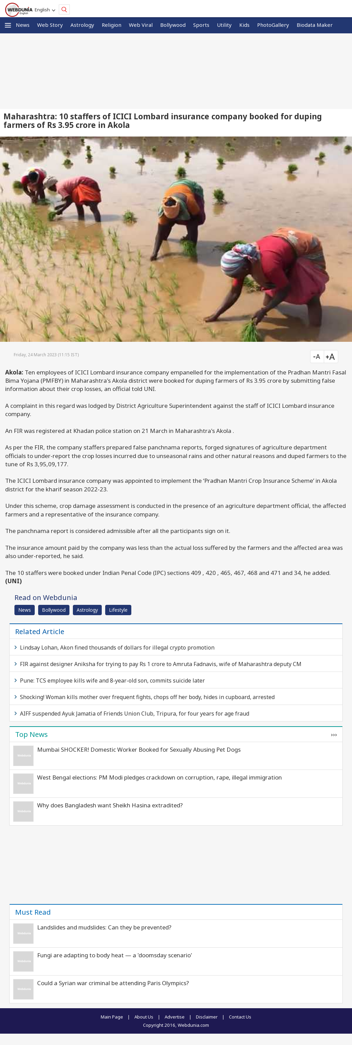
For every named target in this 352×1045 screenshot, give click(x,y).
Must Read (33, 912)
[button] (8, 25)
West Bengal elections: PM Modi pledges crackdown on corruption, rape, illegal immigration (159, 777)
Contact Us (240, 1017)
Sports (201, 24)
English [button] (43, 10)
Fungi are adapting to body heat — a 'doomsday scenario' (114, 955)
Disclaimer (207, 1017)
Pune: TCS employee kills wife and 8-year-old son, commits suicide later (112, 680)
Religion (111, 24)
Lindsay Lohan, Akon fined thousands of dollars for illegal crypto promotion (117, 647)
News (23, 24)
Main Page (112, 1017)
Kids (244, 24)
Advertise (175, 1017)
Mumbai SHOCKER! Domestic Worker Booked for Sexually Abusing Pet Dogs (139, 749)
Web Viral (141, 24)
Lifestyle (118, 610)
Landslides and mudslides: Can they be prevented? (104, 927)
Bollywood (173, 24)
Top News (31, 734)
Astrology (82, 24)
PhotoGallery (273, 24)
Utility (224, 24)
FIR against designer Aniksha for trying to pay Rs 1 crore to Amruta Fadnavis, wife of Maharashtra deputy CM (160, 664)
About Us (143, 1017)
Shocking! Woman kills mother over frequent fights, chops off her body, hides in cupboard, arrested (147, 697)
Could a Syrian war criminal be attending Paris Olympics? (113, 983)
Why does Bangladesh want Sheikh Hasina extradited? (110, 805)
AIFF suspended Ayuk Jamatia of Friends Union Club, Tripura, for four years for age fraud (134, 713)
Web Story (50, 24)
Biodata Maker (315, 24)
